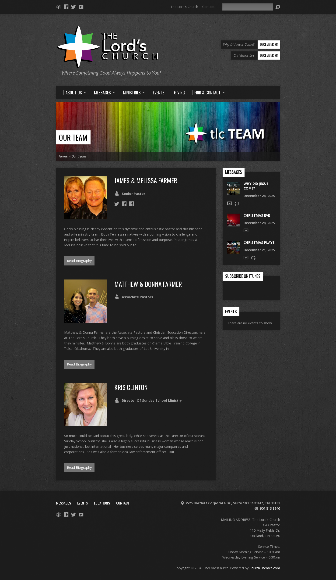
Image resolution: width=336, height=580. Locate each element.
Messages (63, 503)
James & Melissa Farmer (145, 180)
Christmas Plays (259, 242)
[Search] (247, 7)
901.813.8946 (270, 508)
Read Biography (79, 260)
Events (82, 503)
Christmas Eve (257, 215)
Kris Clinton (131, 387)
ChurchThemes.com (264, 568)
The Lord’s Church (184, 6)
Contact (208, 6)
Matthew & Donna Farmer (148, 284)
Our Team (73, 137)
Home (63, 156)
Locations (102, 503)
